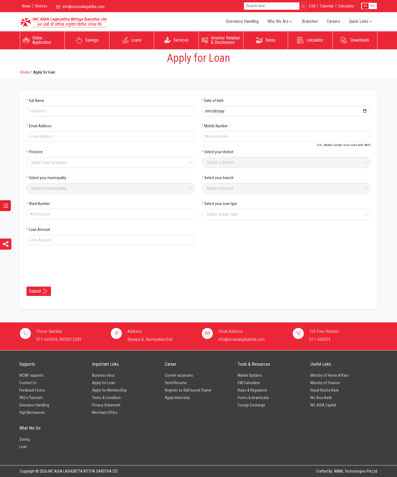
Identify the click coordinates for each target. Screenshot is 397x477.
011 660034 (319, 339)
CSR (312, 6)
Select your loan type (220, 203)
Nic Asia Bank (321, 397)
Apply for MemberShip (109, 390)
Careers (333, 21)
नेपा (372, 5)
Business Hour (103, 375)
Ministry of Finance (325, 383)
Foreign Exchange (251, 405)
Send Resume (176, 383)
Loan (23, 446)
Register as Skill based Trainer (188, 390)
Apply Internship (177, 397)
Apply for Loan (103, 383)
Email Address (40, 126)
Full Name (36, 100)
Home (24, 72)
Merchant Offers (104, 412)
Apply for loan (44, 72)
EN (365, 5)
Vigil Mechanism (32, 412)
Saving (24, 439)
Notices (41, 6)
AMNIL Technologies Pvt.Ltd (355, 471)
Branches (310, 21)
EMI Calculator (249, 383)
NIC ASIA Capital (323, 405)
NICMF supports (31, 375)
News (26, 6)
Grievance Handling (242, 21)
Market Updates (250, 375)
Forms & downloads (253, 397)
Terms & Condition (106, 397)
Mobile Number (216, 126)
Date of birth (214, 100)
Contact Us (28, 383)
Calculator (346, 6)
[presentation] (68, 262)
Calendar (327, 6)
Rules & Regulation (252, 390)
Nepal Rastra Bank (324, 390)
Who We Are (280, 21)
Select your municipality (47, 178)
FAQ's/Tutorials (31, 397)
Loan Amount (39, 229)
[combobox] (109, 162)
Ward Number (39, 203)
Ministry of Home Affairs (329, 375)
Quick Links (361, 21)
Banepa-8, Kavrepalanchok (150, 339)
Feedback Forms (32, 390)
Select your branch (219, 178)
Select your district (219, 152)
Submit (38, 291)
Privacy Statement (106, 405)
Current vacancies (179, 375)
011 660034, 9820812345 (58, 339)
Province (36, 152)
